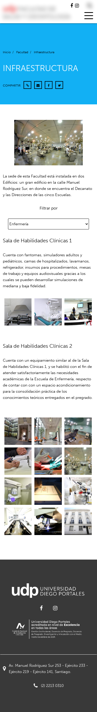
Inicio (7, 52)
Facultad (22, 52)
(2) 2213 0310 (49, 685)
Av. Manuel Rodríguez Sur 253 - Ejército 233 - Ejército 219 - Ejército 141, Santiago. (45, 668)
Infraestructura (44, 52)
